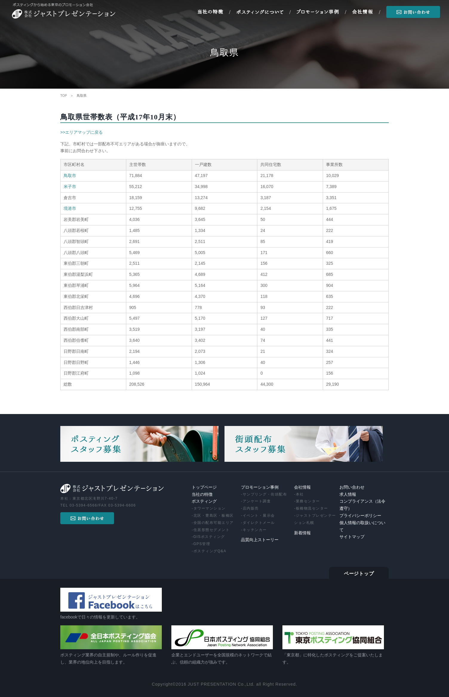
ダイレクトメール (259, 523)
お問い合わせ (352, 487)
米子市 (70, 186)
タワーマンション (209, 508)
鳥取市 (70, 175)
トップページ (204, 487)
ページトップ (359, 573)
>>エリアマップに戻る (81, 132)
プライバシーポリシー (360, 515)
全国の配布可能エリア (213, 523)
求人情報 (347, 494)
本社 (300, 494)
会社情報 (302, 487)
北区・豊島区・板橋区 (213, 515)
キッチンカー (255, 530)
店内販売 (251, 508)
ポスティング (204, 501)
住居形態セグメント (211, 530)
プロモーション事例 (260, 487)
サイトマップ (352, 537)
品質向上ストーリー (260, 540)
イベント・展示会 (259, 515)
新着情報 (302, 533)
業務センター (308, 501)
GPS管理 (201, 544)
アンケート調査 (257, 501)
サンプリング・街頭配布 (265, 494)
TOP (63, 95)
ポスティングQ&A (210, 551)
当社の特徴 (202, 494)
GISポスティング (209, 537)
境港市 (70, 208)
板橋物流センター (312, 508)
